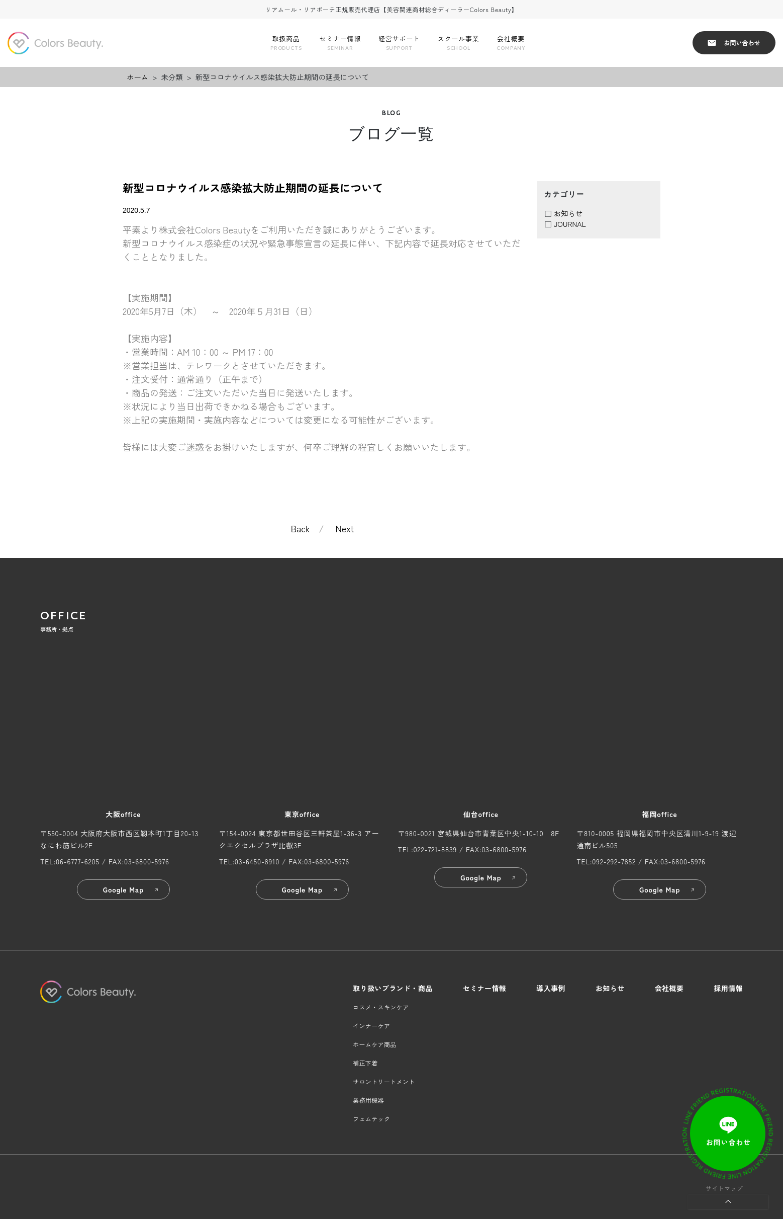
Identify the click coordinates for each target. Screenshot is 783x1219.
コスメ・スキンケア (381, 1007)
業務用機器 (368, 1100)
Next (345, 528)
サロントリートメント (384, 1081)
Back (300, 528)
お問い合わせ (734, 42)
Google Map (131, 889)
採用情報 (728, 988)
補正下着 (365, 1063)
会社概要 (511, 43)
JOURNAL (570, 223)
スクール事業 (458, 43)
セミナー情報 (340, 43)
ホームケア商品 (375, 1044)
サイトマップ (724, 1188)
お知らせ (568, 213)
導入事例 (550, 988)
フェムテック (371, 1118)
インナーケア (371, 1025)
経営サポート (399, 43)
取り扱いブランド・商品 (393, 988)
